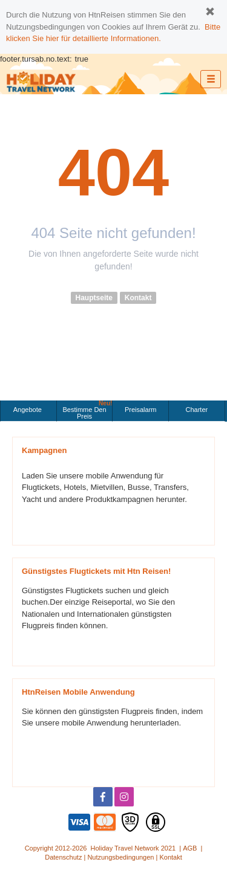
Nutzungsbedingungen (120, 857)
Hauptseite (94, 298)
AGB (190, 848)
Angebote (28, 409)
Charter (197, 409)
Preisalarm (141, 409)
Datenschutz (63, 857)
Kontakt (138, 298)
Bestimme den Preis (87, 410)
